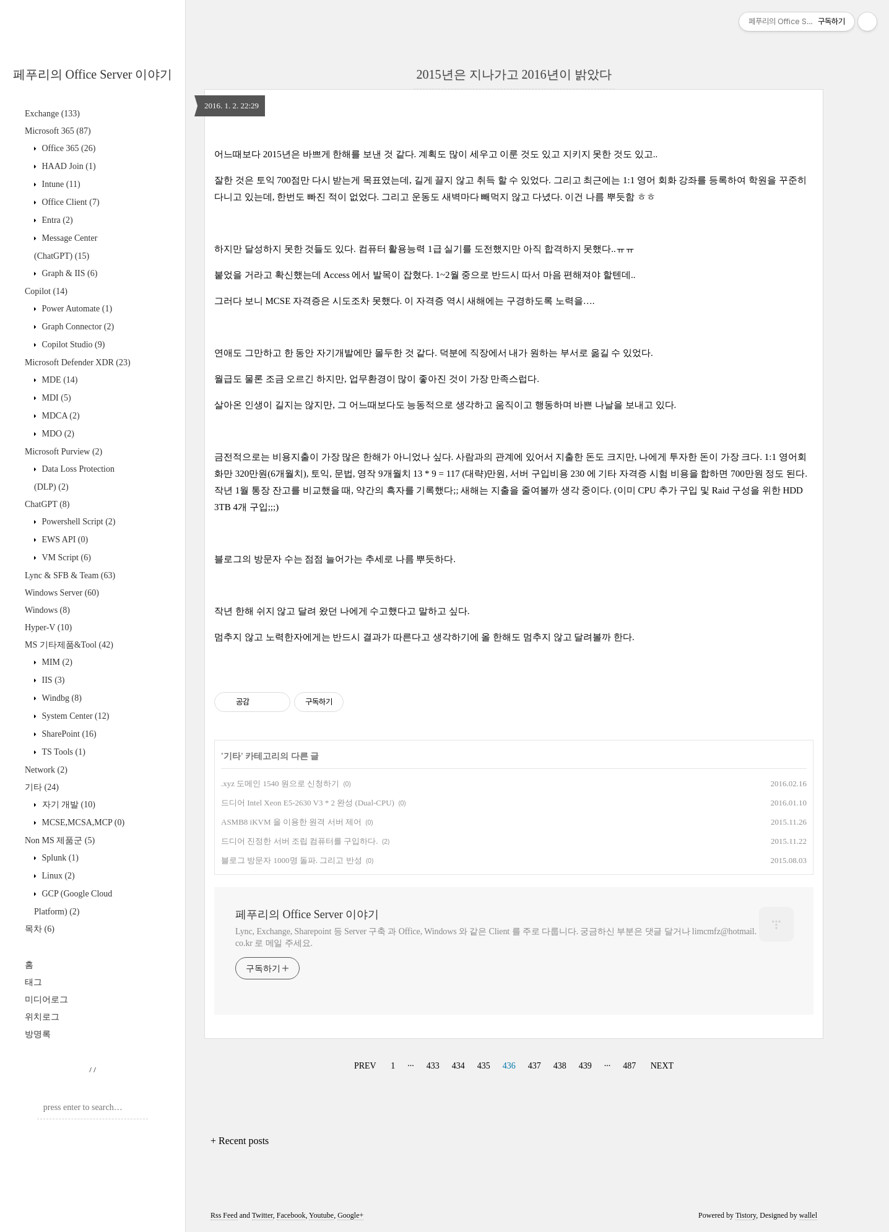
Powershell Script (77, 521)
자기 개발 (67, 804)
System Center (74, 716)
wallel (808, 1215)
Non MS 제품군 (60, 840)
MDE (58, 379)
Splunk (59, 857)
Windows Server (62, 592)
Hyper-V (48, 627)
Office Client (70, 202)
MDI (55, 397)
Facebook (291, 1215)
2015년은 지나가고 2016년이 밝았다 (514, 74)
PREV (365, 1065)
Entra (56, 220)
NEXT (662, 1065)
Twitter (262, 1215)
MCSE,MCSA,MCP (82, 822)
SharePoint (68, 734)
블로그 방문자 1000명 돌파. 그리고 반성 (291, 860)
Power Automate (76, 308)
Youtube (321, 1215)
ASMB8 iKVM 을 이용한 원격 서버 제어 (291, 821)
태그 (33, 982)
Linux (57, 875)
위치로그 (42, 1017)
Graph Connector (77, 326)
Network (46, 769)
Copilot (46, 291)
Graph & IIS (68, 273)
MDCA (60, 415)
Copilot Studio (72, 344)
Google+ (350, 1215)
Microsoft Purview (63, 451)
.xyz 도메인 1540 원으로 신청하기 (280, 783)
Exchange (52, 113)
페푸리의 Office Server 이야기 (93, 74)
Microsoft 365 (58, 131)
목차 (39, 929)
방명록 (38, 1034)
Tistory (745, 1215)
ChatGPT (47, 504)
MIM (56, 662)
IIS (52, 680)
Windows (47, 610)
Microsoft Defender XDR (78, 362)
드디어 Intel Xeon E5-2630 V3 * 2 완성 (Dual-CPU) (307, 802)
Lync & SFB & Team (70, 575)
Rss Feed (224, 1215)
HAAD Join (68, 166)
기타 (42, 787)
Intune (60, 184)
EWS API (64, 539)
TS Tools (62, 752)
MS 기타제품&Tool (69, 644)
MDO (57, 433)
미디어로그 (46, 999)
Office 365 (67, 148)
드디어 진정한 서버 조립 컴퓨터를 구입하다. (299, 841)
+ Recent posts (239, 1140)
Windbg (61, 698)
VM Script (65, 557)
